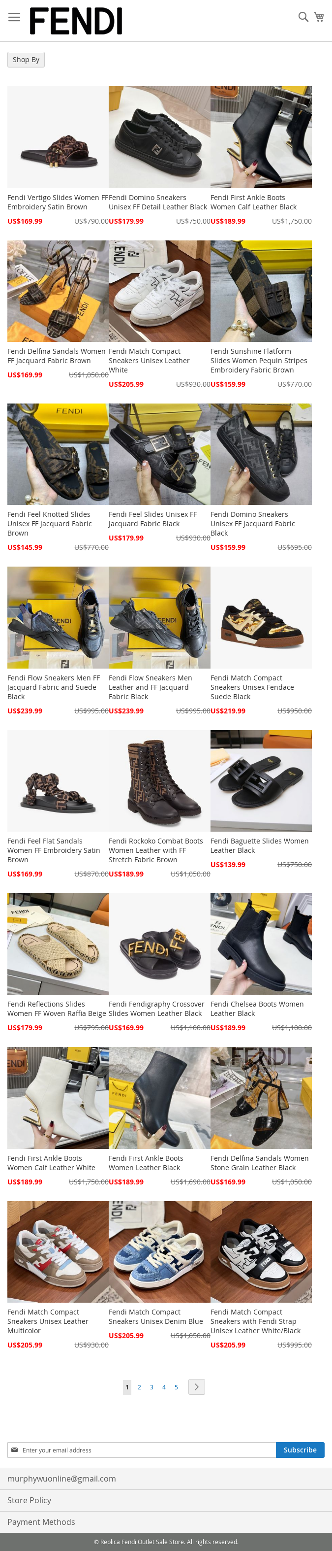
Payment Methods (41, 1522)
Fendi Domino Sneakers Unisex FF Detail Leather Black (158, 202)
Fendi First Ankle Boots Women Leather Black (146, 1162)
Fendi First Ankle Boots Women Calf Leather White (51, 1162)
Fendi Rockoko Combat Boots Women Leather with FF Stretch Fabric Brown (156, 850)
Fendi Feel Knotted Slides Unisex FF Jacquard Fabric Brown (49, 523)
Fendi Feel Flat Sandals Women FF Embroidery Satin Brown (53, 850)
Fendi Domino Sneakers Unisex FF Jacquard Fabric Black (253, 523)
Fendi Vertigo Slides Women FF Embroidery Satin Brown (57, 202)
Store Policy (29, 1500)
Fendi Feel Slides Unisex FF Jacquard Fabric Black (153, 518)
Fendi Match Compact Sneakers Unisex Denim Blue (156, 1316)
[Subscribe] (300, 1450)
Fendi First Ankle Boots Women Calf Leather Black (254, 202)
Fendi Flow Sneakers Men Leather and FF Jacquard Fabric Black (150, 687)
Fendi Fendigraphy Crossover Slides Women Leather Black (157, 1008)
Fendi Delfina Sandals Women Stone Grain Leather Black (260, 1162)
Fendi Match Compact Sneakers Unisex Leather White (149, 360)
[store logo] (76, 21)
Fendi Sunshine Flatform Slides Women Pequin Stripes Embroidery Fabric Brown (259, 360)
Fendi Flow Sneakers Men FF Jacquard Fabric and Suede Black (53, 687)
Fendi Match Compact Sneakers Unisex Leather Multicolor (48, 1321)
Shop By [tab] (26, 59)
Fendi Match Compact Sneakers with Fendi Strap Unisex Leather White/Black (256, 1321)
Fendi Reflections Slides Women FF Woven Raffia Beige (56, 1008)
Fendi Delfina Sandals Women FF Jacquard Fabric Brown (56, 355)
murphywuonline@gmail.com (61, 1478)
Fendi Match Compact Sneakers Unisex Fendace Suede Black (252, 687)
